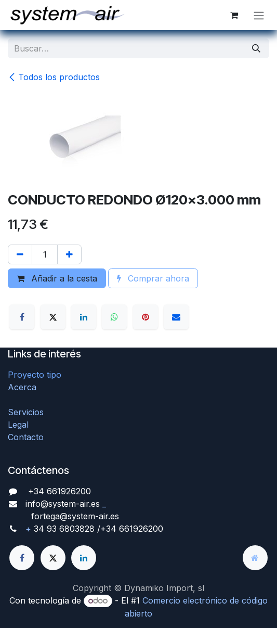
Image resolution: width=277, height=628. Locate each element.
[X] (53, 316)
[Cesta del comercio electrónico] (233, 15)
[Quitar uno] (20, 254)
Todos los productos (54, 77)
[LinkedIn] (83, 316)
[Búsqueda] (256, 48)
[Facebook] (21, 316)
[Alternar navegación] (258, 15)
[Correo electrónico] (176, 316)
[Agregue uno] (69, 254)
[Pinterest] (145, 316)
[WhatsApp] (114, 316)
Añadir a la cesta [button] (57, 278)
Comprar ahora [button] (153, 278)
